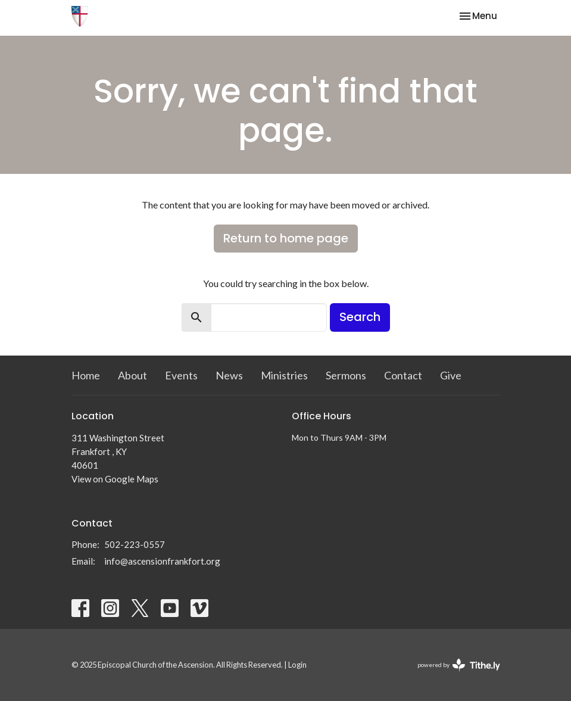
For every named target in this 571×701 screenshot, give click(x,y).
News (229, 375)
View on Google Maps (114, 478)
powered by (458, 665)
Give (450, 375)
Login (297, 664)
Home (85, 375)
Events (181, 375)
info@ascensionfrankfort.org (162, 561)
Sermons (346, 375)
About (132, 375)
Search (359, 317)
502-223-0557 (134, 544)
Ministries (284, 375)
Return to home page (285, 238)
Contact (403, 375)
